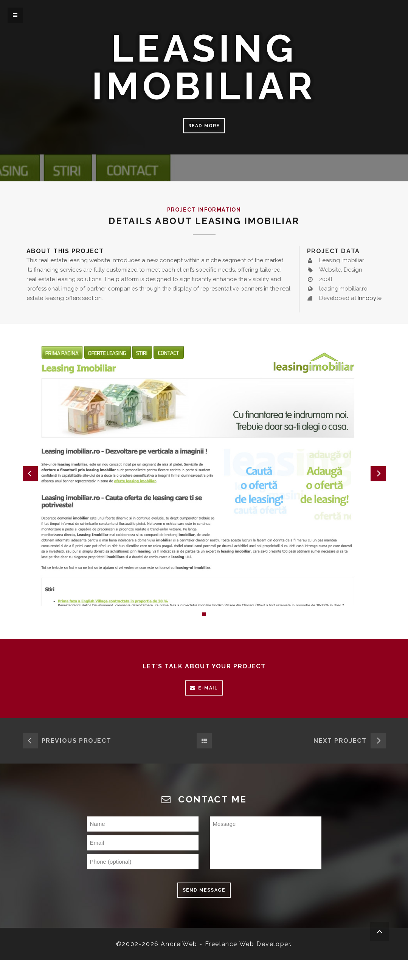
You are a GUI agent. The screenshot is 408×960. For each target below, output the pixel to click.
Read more (204, 125)
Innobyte (370, 298)
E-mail (204, 688)
